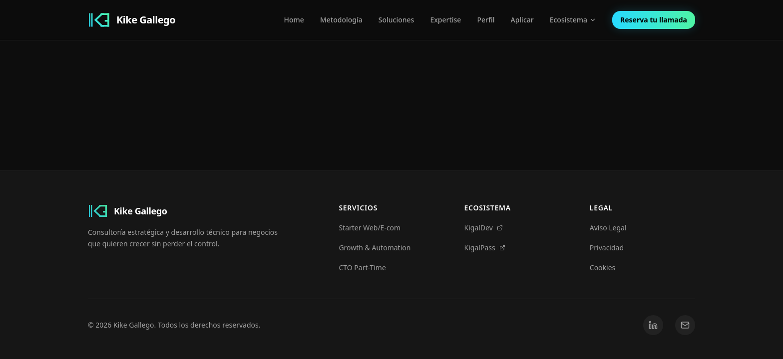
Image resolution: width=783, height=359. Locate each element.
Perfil (485, 19)
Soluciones (396, 19)
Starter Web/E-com (369, 227)
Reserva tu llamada (653, 19)
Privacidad (607, 247)
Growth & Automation (374, 247)
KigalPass (484, 247)
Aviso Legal (608, 227)
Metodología (341, 19)
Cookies (602, 267)
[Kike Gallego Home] (131, 20)
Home (294, 19)
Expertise (445, 19)
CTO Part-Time (362, 267)
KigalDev (483, 227)
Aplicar (521, 19)
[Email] (685, 325)
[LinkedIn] (653, 325)
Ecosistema (573, 19)
